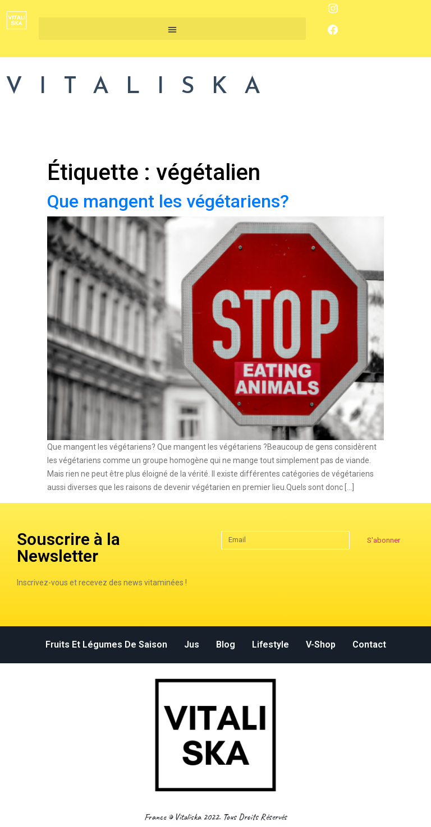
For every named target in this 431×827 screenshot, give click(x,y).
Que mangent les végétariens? (168, 201)
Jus (191, 644)
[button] (172, 28)
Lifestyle (270, 644)
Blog (225, 644)
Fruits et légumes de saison (106, 644)
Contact (369, 644)
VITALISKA (141, 87)
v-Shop (321, 644)
